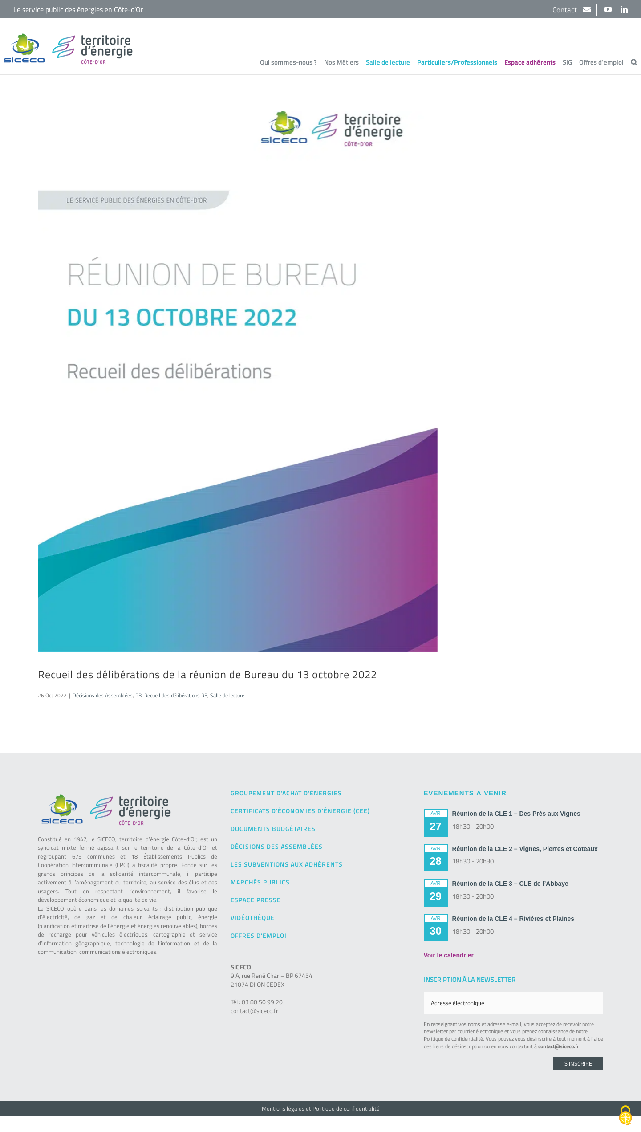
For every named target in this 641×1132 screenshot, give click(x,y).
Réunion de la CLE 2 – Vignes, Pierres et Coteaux (525, 848)
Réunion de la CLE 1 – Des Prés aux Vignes (516, 813)
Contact (565, 10)
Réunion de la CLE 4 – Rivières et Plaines (513, 918)
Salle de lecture (227, 695)
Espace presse (256, 899)
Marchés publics (260, 882)
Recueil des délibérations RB (175, 695)
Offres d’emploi (259, 935)
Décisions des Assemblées (103, 695)
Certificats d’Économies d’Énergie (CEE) (300, 810)
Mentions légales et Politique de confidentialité (321, 1108)
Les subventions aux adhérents (287, 864)
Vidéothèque (253, 917)
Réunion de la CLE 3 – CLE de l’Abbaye (510, 883)
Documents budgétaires (273, 828)
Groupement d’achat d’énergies (286, 793)
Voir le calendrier (449, 955)
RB (138, 695)
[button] (634, 62)
